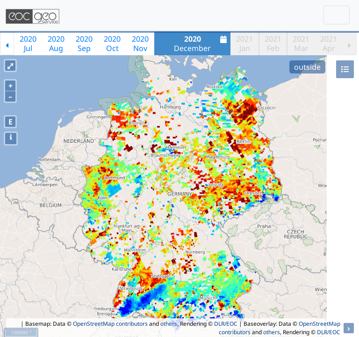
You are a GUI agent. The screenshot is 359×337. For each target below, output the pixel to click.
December (201, 43)
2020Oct (112, 43)
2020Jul (28, 43)
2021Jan (244, 43)
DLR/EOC (225, 324)
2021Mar (301, 43)
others (168, 324)
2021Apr (328, 43)
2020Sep (84, 43)
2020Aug (56, 43)
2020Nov (140, 43)
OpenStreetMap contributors (110, 324)
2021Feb (273, 43)
